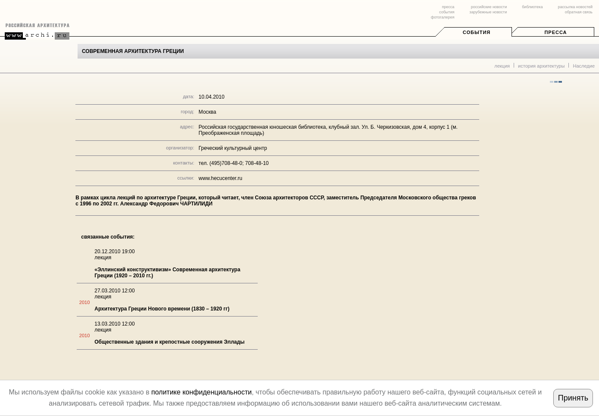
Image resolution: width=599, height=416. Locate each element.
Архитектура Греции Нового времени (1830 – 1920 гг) (161, 309)
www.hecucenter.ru (220, 178)
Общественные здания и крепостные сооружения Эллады (169, 342)
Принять (573, 398)
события (446, 12)
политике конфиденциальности (201, 392)
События (476, 32)
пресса (448, 7)
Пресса (555, 32)
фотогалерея (442, 17)
